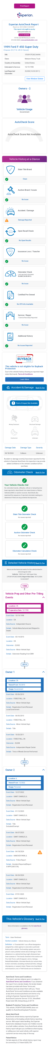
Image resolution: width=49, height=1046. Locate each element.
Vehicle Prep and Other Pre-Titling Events (24, 595)
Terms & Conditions (25, 374)
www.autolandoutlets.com (29, 40)
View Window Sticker (34, 79)
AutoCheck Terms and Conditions (18, 982)
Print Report (24, 6)
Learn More (24, 379)
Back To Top (40, 388)
